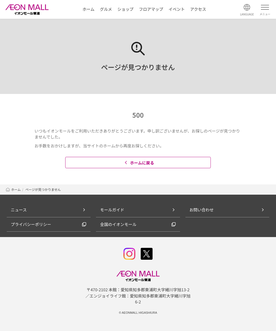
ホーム (13, 189)
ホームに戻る (138, 163)
